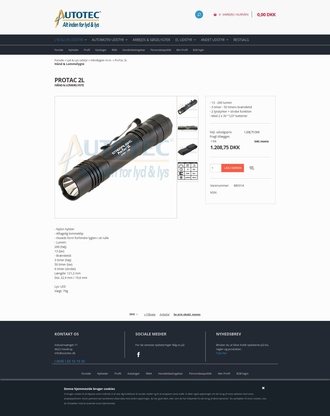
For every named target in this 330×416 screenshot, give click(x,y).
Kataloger (100, 50)
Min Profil (182, 50)
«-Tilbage (150, 314)
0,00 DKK (266, 14)
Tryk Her (221, 353)
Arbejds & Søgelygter (151, 39)
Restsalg (241, 39)
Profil (87, 50)
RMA (114, 50)
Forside (59, 50)
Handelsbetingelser (133, 50)
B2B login (198, 50)
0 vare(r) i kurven (233, 14)
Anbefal (164, 314)
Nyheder (73, 50)
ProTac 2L (91, 62)
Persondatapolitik (160, 50)
